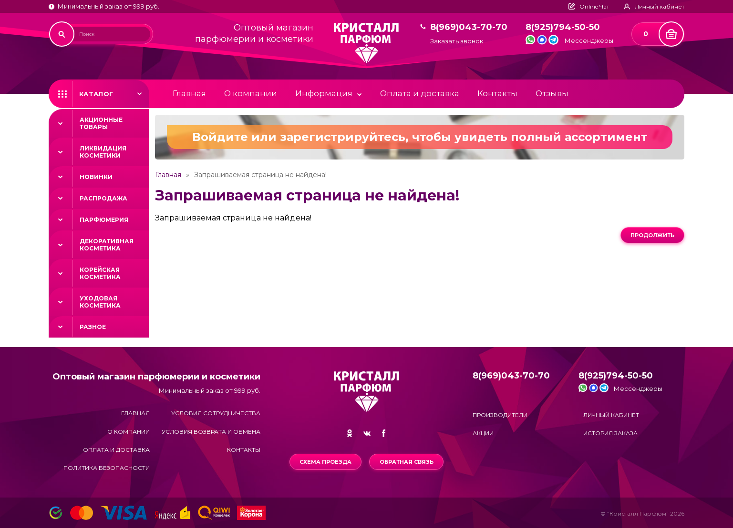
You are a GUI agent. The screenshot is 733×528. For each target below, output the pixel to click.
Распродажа (103, 198)
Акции (483, 433)
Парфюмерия (104, 219)
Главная (189, 93)
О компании (250, 93)
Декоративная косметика (107, 245)
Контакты (497, 93)
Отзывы (552, 93)
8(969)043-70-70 (468, 27)
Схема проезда (325, 461)
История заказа (610, 433)
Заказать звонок (456, 41)
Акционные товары (101, 123)
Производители (500, 414)
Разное (93, 326)
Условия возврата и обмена (211, 431)
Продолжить (652, 235)
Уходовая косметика (100, 302)
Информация (323, 93)
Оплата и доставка (419, 93)
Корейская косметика (100, 273)
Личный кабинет (611, 414)
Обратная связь (407, 461)
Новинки (96, 176)
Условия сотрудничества (215, 413)
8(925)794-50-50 (563, 27)
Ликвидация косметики (103, 152)
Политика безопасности (106, 467)
